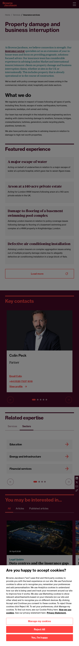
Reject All (39, 633)
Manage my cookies (39, 624)
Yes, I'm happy (39, 641)
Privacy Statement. (56, 616)
